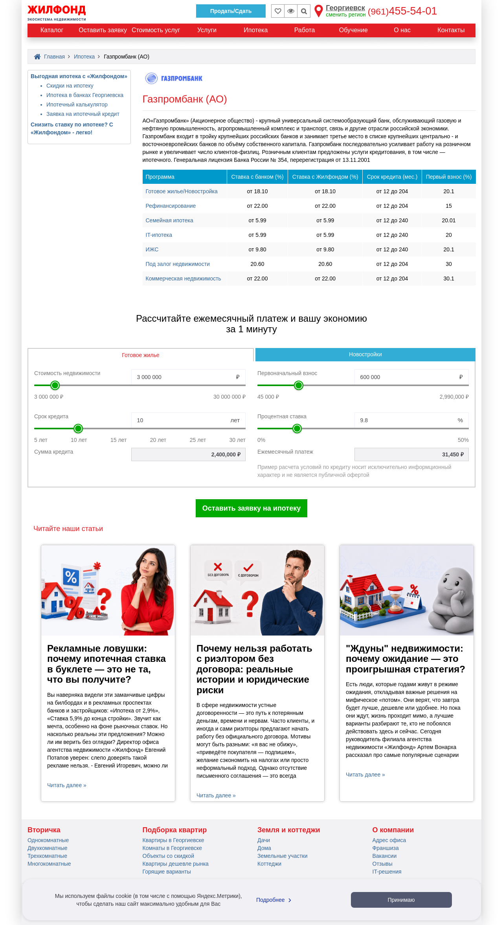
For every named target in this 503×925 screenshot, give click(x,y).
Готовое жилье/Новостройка (182, 191)
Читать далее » (66, 785)
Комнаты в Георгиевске (172, 848)
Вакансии (385, 856)
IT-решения (387, 871)
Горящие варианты (167, 871)
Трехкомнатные (47, 856)
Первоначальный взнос (287, 373)
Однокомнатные (48, 840)
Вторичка (44, 830)
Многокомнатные (49, 864)
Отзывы (383, 864)
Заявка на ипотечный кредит (82, 114)
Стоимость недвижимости (67, 373)
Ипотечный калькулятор (77, 104)
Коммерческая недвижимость (183, 278)
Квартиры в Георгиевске (173, 840)
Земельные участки (282, 856)
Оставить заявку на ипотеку (251, 508)
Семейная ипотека (169, 220)
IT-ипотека (159, 235)
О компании (393, 830)
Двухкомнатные (48, 848)
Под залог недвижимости (178, 264)
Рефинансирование (171, 206)
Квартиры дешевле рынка (176, 864)
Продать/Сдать (231, 11)
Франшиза (386, 848)
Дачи (263, 840)
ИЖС (152, 249)
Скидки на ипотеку (70, 85)
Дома (264, 848)
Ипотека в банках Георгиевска (84, 95)
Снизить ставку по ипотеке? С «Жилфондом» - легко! (72, 128)
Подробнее (274, 900)
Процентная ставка (282, 416)
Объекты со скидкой (168, 856)
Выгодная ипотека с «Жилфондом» (79, 76)
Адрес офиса (389, 840)
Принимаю (401, 900)
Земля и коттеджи (288, 830)
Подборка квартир (175, 830)
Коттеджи (269, 864)
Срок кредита (51, 416)
